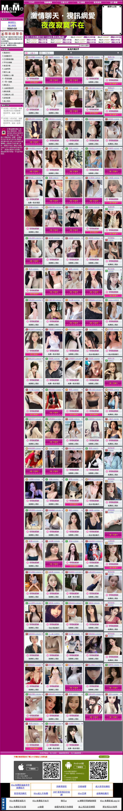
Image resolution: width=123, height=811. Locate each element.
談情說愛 (7, 98)
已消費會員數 (9, 59)
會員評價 (7, 66)
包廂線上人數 (9, 75)
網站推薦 (7, 91)
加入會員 (12, 25)
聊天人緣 (7, 72)
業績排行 (7, 53)
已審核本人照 (9, 95)
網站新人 (7, 85)
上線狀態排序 (9, 88)
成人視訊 (7, 101)
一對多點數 (8, 78)
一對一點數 (8, 82)
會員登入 (12, 22)
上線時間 (7, 69)
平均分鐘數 (8, 62)
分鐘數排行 (8, 56)
